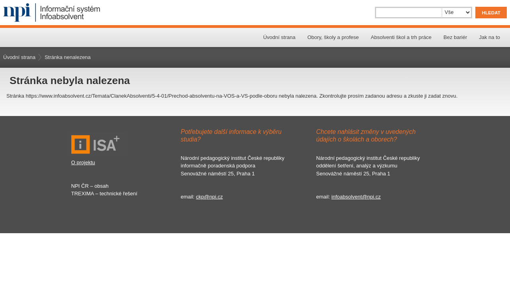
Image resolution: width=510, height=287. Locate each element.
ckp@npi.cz (209, 197)
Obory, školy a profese (333, 37)
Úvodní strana (279, 37)
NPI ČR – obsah (90, 186)
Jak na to (489, 37)
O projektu (83, 162)
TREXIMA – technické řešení (104, 194)
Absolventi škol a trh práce (401, 37)
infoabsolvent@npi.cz (356, 197)
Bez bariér (455, 37)
